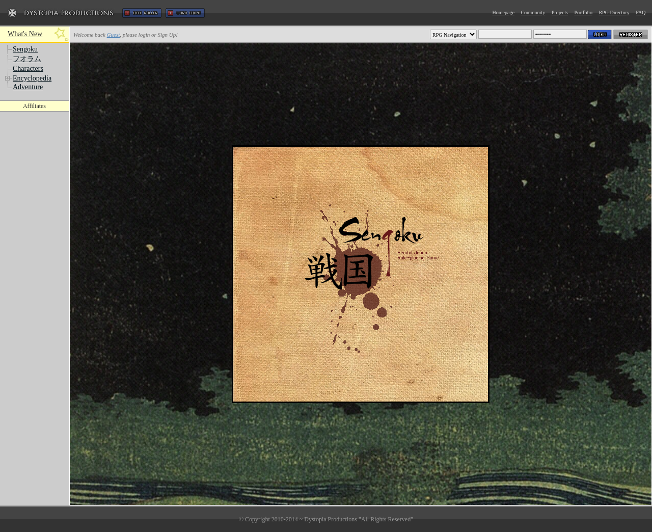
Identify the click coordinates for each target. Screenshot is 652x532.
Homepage (503, 12)
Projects (560, 12)
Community (533, 12)
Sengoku (25, 49)
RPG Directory (614, 12)
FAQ (640, 12)
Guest (113, 35)
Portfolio (583, 12)
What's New (25, 34)
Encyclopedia (32, 78)
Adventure (28, 87)
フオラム (27, 59)
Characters (28, 68)
